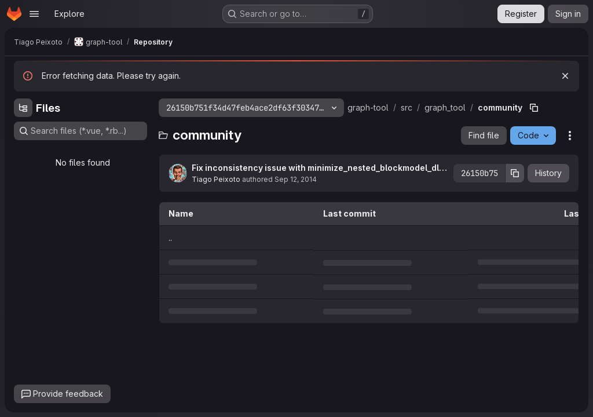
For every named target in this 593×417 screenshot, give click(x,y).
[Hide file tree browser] (23, 107)
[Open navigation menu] (34, 14)
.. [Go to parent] (170, 238)
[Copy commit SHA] (515, 173)
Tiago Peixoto (216, 179)
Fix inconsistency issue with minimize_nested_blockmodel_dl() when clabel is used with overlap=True (318, 168)
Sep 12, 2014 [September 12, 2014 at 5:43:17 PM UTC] (295, 179)
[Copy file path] (534, 107)
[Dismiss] (565, 76)
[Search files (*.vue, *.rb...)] (80, 131)
